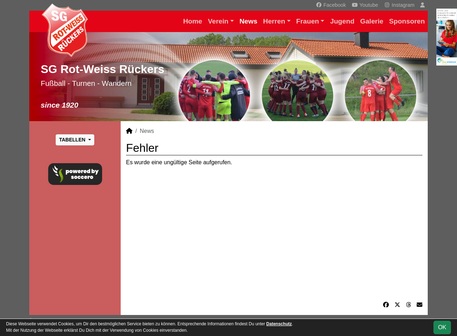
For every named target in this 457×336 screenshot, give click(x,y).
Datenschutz (279, 323)
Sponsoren (407, 21)
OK (442, 327)
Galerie (371, 21)
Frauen (307, 21)
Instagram (399, 5)
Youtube (365, 5)
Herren (274, 21)
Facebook (331, 5)
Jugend (342, 21)
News (248, 21)
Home (192, 21)
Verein (218, 21)
